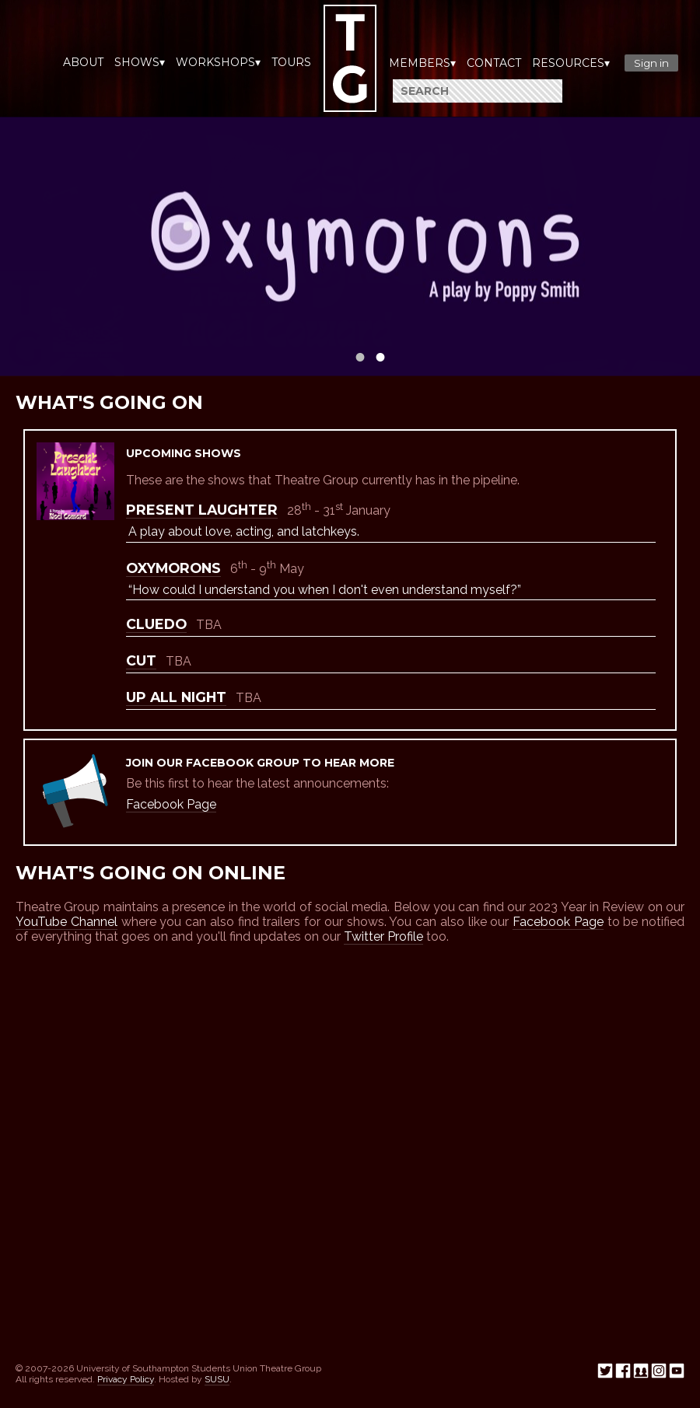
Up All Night (176, 697)
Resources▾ (571, 63)
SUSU (217, 1379)
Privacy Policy (125, 1379)
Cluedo (156, 624)
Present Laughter (202, 509)
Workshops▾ (218, 62)
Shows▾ (139, 62)
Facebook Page (171, 804)
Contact (494, 63)
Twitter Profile (383, 936)
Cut (141, 660)
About (83, 62)
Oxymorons (173, 568)
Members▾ (422, 63)
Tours (291, 62)
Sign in (651, 63)
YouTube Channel (66, 921)
